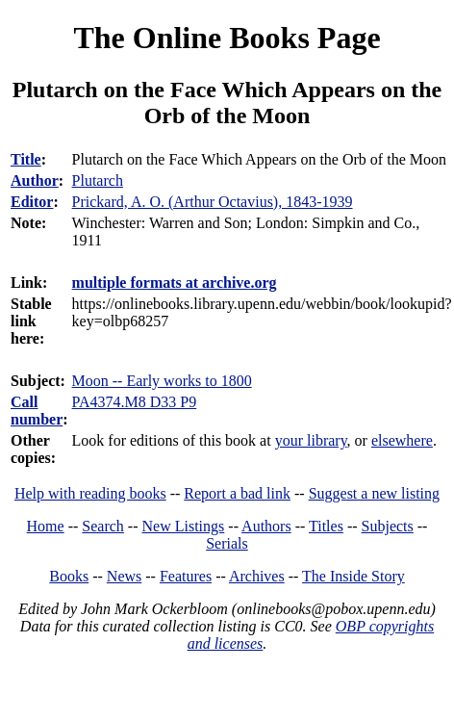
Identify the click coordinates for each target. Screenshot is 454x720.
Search (103, 526)
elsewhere (402, 440)
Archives (257, 576)
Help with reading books (90, 493)
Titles (326, 526)
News (124, 576)
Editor (32, 201)
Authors (266, 526)
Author (35, 180)
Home (45, 526)
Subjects (388, 526)
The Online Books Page (226, 37)
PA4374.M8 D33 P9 (134, 402)
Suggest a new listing (374, 493)
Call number (37, 410)
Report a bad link (237, 493)
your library (311, 440)
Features (186, 576)
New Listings (183, 526)
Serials (227, 543)
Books (68, 576)
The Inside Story (353, 576)
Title (26, 159)
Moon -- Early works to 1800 (162, 381)
